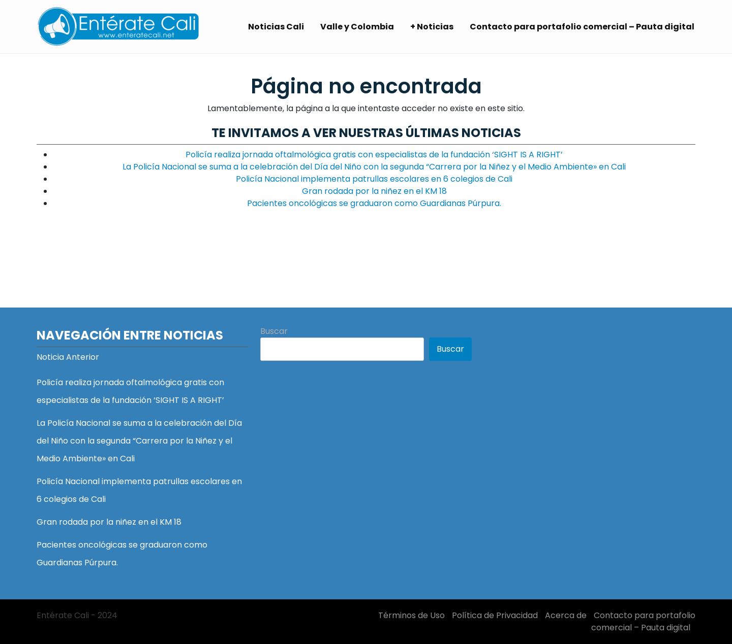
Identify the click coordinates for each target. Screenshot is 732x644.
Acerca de (566, 615)
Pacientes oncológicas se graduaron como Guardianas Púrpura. (374, 203)
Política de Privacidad (495, 615)
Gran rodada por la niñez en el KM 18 (374, 191)
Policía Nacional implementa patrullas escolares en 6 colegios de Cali (374, 179)
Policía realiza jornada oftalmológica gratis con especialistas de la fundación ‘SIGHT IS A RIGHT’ (374, 154)
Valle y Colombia (357, 26)
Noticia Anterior (68, 357)
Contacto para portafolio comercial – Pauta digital (582, 26)
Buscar (274, 331)
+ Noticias (431, 26)
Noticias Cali (276, 26)
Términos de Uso (411, 615)
